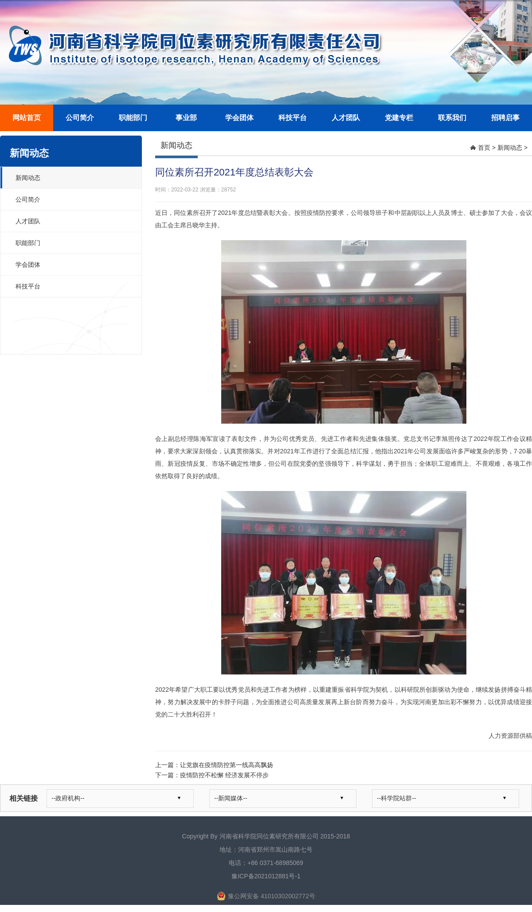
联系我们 (452, 117)
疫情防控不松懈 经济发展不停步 (224, 775)
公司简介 (80, 117)
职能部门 (133, 117)
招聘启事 (505, 117)
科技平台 (292, 117)
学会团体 (239, 117)
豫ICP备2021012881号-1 (266, 876)
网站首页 (26, 117)
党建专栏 (399, 117)
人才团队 (346, 117)
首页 (484, 147)
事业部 (186, 117)
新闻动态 (28, 177)
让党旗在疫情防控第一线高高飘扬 (226, 764)
